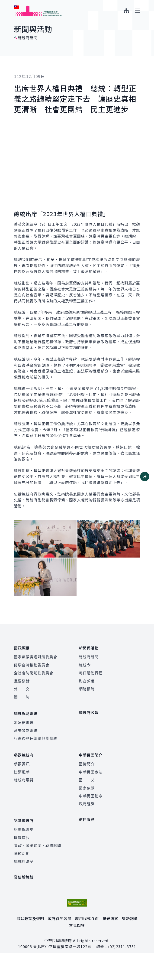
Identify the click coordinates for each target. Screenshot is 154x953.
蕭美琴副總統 (26, 727)
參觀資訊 (22, 759)
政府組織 (87, 799)
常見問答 (77, 919)
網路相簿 (87, 687)
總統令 (85, 663)
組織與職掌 (24, 823)
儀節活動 (22, 847)
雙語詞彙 (130, 912)
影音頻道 (87, 679)
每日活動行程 (91, 671)
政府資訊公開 (59, 912)
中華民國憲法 (91, 767)
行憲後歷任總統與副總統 (35, 735)
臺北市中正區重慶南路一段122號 (62, 940)
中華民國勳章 (91, 791)
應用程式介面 (87, 912)
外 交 (22, 687)
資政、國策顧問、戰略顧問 (37, 839)
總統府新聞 (89, 655)
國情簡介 (87, 759)
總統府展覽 (24, 775)
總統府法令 (24, 855)
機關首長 (22, 831)
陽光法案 (110, 912)
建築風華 (22, 767)
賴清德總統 (24, 719)
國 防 (22, 695)
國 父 (87, 775)
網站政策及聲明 (30, 912)
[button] (144, 476)
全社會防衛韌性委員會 (33, 671)
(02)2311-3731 (122, 940)
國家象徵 (87, 783)
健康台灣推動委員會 (31, 663)
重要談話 (22, 679)
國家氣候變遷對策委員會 (35, 655)
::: (3, 2)
